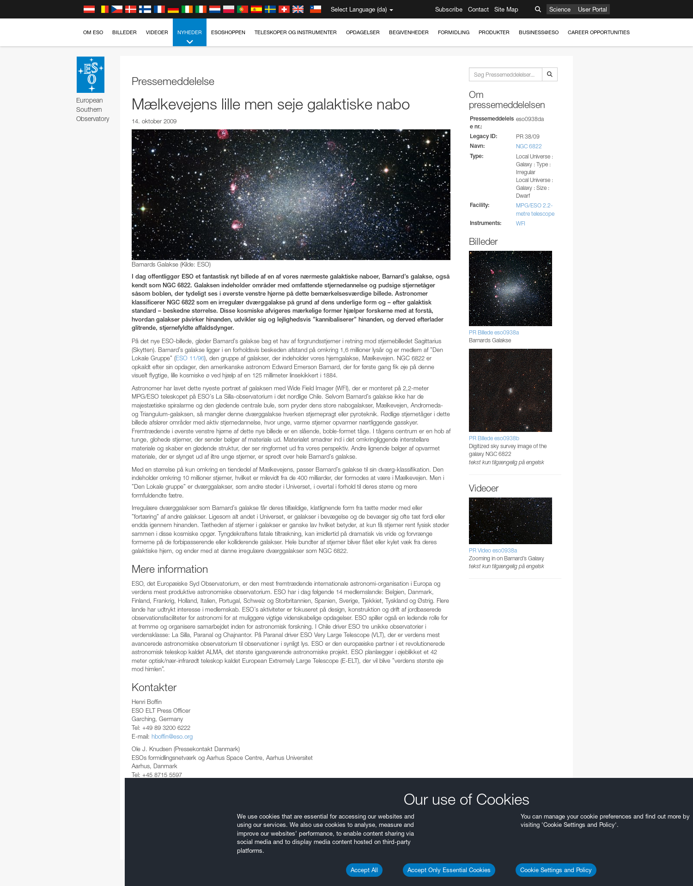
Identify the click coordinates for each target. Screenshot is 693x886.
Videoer (157, 32)
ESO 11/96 (190, 358)
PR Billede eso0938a (494, 332)
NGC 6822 (529, 146)
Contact (478, 9)
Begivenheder (409, 32)
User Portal (592, 9)
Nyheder (190, 37)
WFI (520, 223)
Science (560, 9)
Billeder (124, 32)
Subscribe (448, 9)
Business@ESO (539, 32)
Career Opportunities (599, 32)
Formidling (453, 32)
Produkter (494, 32)
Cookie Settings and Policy (556, 870)
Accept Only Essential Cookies (449, 870)
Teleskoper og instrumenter (296, 32)
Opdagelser (363, 32)
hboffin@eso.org (172, 736)
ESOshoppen (228, 32)
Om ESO (93, 32)
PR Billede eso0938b (494, 438)
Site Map (506, 9)
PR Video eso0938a (493, 550)
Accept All (364, 870)
